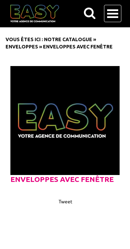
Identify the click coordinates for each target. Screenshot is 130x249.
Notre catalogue (68, 39)
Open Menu (112, 13)
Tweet (65, 201)
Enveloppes (22, 46)
